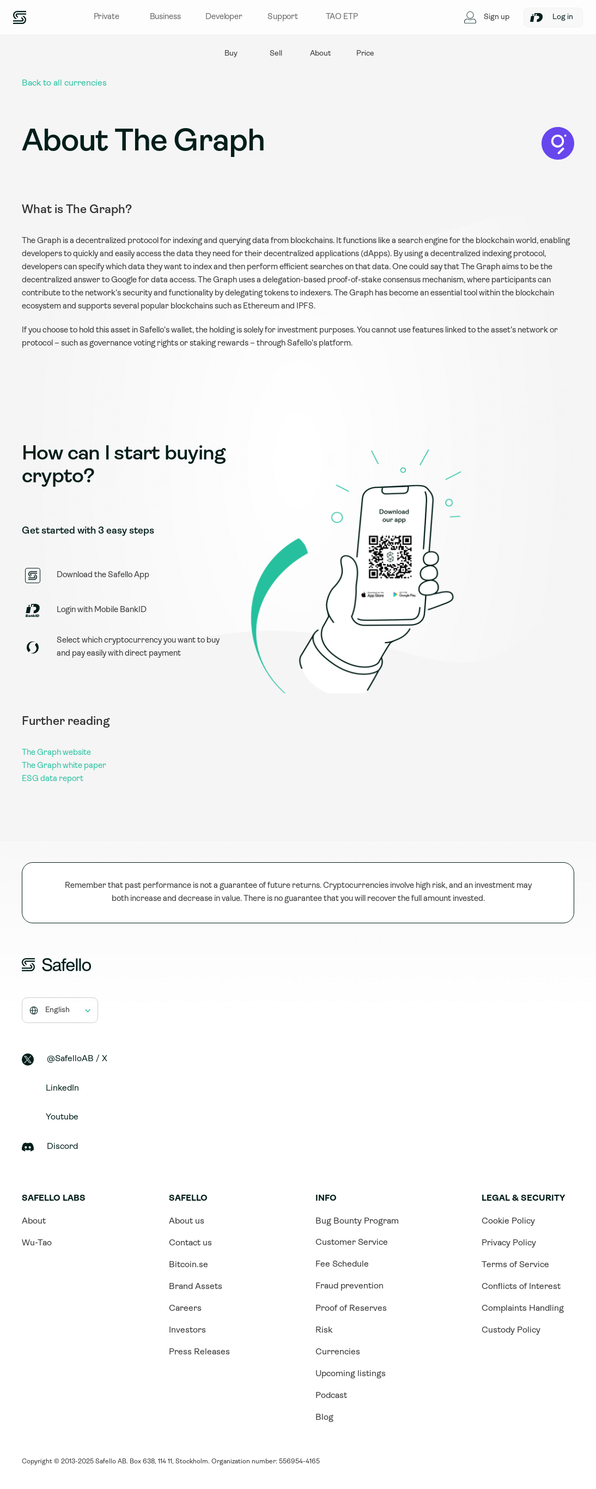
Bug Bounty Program (357, 1221)
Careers (185, 1308)
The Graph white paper (64, 766)
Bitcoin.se (188, 1265)
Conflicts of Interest (521, 1286)
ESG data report (52, 779)
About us (186, 1221)
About (34, 1221)
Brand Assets (195, 1286)
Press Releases (199, 1352)
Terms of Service (515, 1265)
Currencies (337, 1352)
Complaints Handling (523, 1308)
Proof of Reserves (351, 1308)
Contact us (190, 1243)
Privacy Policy (509, 1243)
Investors (187, 1330)
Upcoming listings (350, 1374)
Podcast (331, 1395)
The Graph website (56, 753)
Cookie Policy (508, 1221)
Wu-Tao (37, 1243)
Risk (323, 1330)
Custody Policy (511, 1330)
